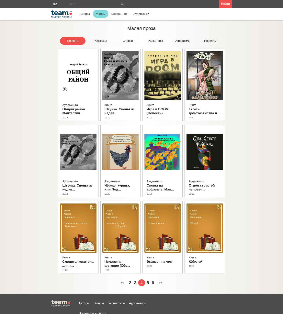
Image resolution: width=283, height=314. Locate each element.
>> (161, 282)
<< (122, 282)
